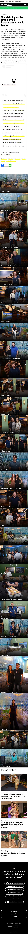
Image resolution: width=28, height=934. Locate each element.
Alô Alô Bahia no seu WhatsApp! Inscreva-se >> (14, 8)
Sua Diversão (18, 1)
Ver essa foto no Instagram (8, 84)
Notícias (10, 932)
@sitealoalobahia (6, 154)
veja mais (9, 769)
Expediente (14, 911)
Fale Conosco (14, 916)
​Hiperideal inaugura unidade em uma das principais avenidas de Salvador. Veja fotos (13, 853)
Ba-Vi (13, 1)
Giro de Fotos (15, 932)
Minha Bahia (8, 1)
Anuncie (14, 914)
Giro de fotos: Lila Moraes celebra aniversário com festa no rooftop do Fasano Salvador (13, 796)
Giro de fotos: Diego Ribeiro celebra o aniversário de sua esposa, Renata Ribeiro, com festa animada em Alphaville (13, 825)
